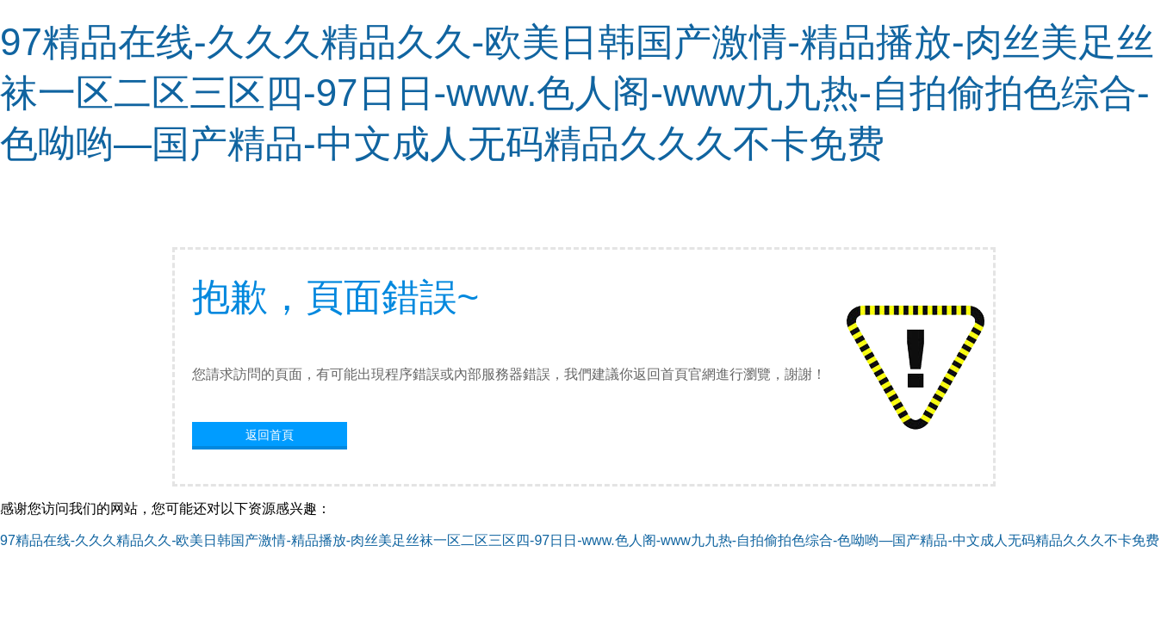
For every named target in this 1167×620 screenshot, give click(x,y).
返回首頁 (269, 435)
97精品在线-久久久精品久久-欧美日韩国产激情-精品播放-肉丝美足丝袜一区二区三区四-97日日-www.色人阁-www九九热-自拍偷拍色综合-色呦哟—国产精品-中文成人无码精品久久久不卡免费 (577, 92)
